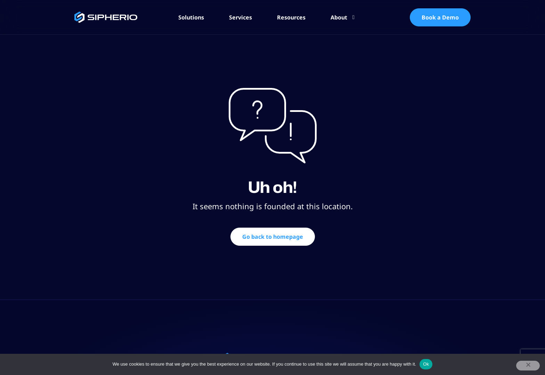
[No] (528, 365)
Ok (426, 364)
